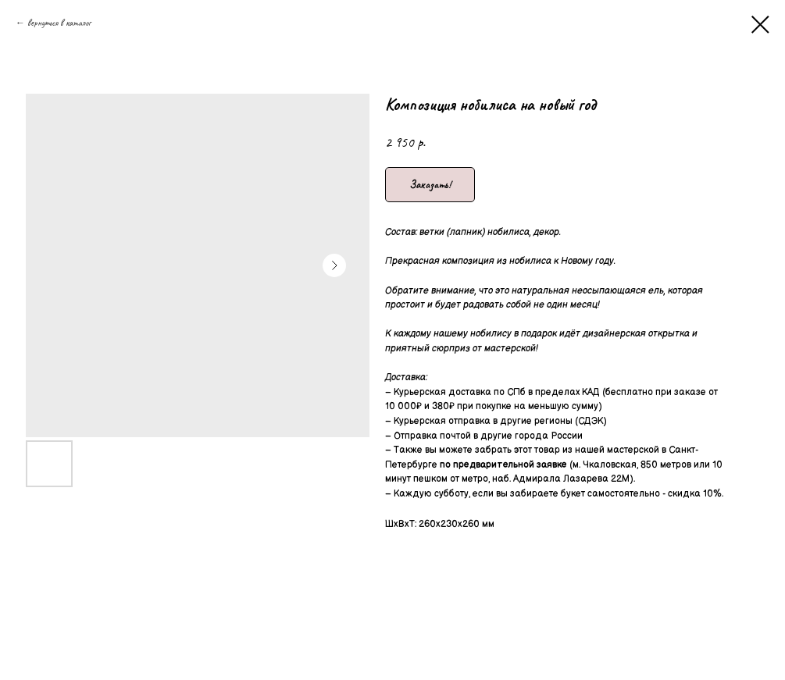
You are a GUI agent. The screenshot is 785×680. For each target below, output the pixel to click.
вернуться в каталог (59, 22)
